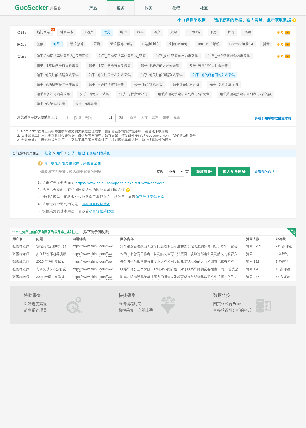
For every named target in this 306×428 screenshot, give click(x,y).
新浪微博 (76, 44)
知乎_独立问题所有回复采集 (110, 65)
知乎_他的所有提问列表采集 (58, 84)
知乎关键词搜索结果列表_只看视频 (245, 94)
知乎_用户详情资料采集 (106, 84)
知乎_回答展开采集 (94, 94)
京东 (155, 117)
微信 (40, 44)
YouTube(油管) (208, 44)
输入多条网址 (234, 172)
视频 (214, 32)
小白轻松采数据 (101, 211)
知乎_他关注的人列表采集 (160, 65)
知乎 (56, 44)
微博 (133, 117)
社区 (204, 8)
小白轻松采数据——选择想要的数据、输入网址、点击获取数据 (236, 20)
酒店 (157, 32)
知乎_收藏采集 (86, 103)
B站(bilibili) (150, 44)
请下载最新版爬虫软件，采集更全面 (72, 163)
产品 (93, 8)
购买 (148, 8)
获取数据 (204, 172)
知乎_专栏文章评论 (133, 94)
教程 (176, 8)
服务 (121, 8)
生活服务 (194, 32)
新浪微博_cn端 (121, 44)
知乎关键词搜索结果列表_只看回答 (63, 56)
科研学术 (66, 32)
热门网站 (43, 32)
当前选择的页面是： (27, 153)
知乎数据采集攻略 (150, 197)
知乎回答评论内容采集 (53, 94)
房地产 (88, 32)
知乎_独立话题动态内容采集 (177, 56)
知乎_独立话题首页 (148, 84)
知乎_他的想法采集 (51, 103)
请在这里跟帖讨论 (96, 204)
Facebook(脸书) (241, 44)
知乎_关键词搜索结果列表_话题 (122, 56)
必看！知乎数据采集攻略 (272, 118)
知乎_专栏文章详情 (223, 84)
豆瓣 (96, 44)
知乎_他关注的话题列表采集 (58, 75)
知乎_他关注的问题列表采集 (162, 75)
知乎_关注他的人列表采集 (208, 65)
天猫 (144, 117)
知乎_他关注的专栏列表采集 (110, 75)
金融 (247, 32)
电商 (123, 32)
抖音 (266, 44)
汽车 (140, 32)
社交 (107, 32)
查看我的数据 (265, 172)
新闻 (230, 32)
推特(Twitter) (177, 44)
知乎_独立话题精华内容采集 (229, 56)
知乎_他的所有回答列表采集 (214, 75)
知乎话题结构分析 (186, 84)
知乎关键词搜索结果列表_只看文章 (184, 94)
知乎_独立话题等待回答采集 (58, 65)
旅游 (173, 32)
